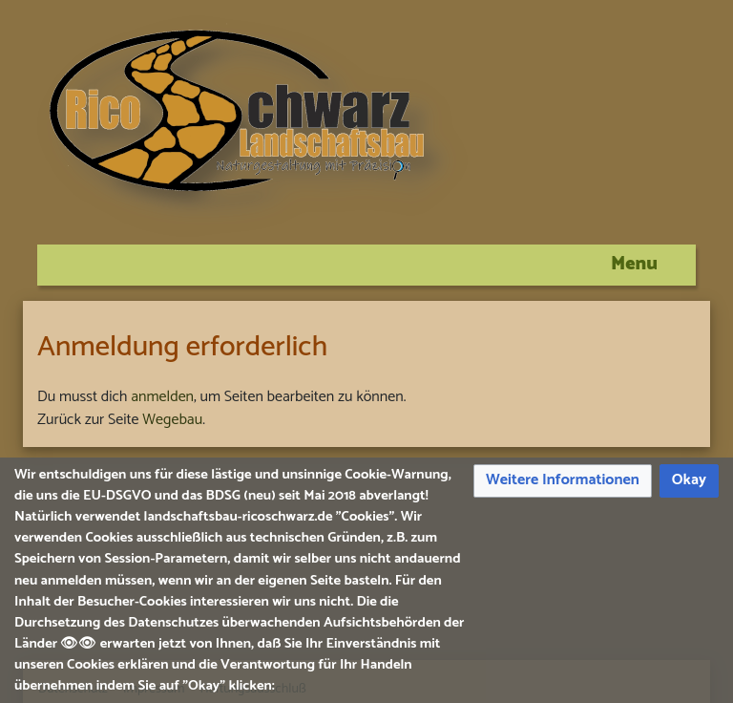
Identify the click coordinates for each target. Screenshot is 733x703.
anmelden (162, 397)
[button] (562, 481)
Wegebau (172, 420)
